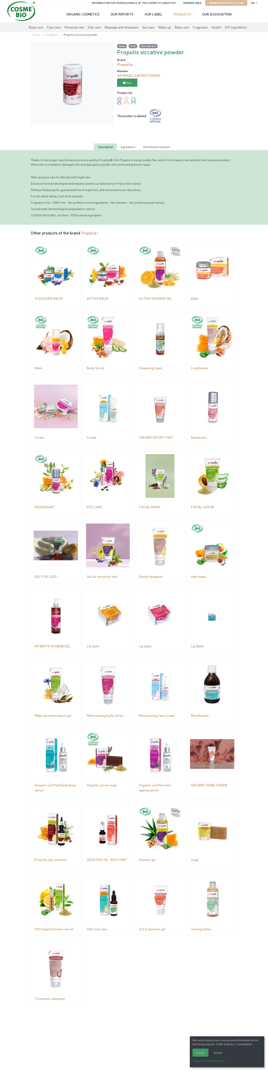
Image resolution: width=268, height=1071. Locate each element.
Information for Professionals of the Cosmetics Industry (134, 2)
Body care (36, 27)
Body (122, 46)
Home (36, 34)
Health (216, 27)
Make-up (164, 27)
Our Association (217, 14)
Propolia (88, 232)
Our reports (122, 14)
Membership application (226, 2)
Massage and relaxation (121, 27)
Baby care (182, 27)
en (253, 2)
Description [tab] (105, 147)
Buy (127, 83)
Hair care (94, 27)
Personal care (74, 27)
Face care (54, 27)
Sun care (148, 27)
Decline (218, 1052)
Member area (192, 2)
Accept (200, 1052)
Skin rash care (148, 46)
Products (182, 14)
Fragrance (200, 27)
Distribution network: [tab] (156, 147)
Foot (132, 46)
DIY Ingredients (236, 27)
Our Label (153, 14)
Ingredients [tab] (128, 147)
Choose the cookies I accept (209, 1060)
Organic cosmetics (83, 14)
